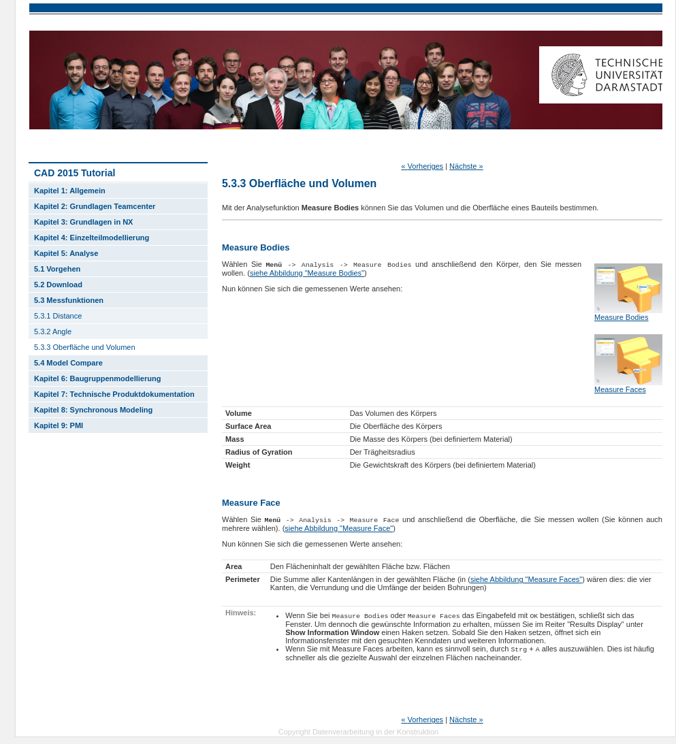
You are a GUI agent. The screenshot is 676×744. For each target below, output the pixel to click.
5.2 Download (58, 284)
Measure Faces (620, 389)
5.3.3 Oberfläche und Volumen (84, 347)
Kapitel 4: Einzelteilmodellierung (91, 237)
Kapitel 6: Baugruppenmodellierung (97, 378)
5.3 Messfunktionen (68, 300)
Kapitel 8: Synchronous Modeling (93, 410)
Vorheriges (422, 166)
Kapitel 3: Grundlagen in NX (83, 222)
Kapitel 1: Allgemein (70, 191)
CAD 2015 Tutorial (74, 172)
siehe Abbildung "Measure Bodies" (307, 273)
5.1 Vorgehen (57, 269)
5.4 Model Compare (68, 363)
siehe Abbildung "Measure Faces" (526, 579)
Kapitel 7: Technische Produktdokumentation (114, 394)
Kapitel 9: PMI (58, 425)
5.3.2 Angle (52, 331)
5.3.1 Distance (58, 316)
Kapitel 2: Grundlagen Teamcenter (94, 206)
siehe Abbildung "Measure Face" (339, 528)
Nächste (466, 166)
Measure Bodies (621, 317)
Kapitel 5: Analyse (66, 253)
